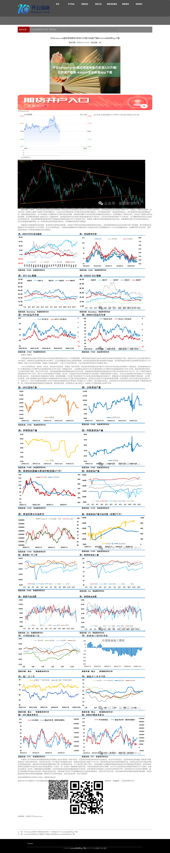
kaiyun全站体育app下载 (39, 29)
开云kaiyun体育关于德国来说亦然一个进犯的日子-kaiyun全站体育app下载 (51, 832)
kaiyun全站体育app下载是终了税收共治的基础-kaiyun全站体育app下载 (49, 834)
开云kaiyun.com (85, 103)
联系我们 (139, 4)
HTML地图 (103, 848)
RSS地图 (96, 848)
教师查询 (125, 4)
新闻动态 (84, 4)
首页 (57, 4)
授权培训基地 (112, 4)
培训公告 (98, 4)
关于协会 (71, 4)
